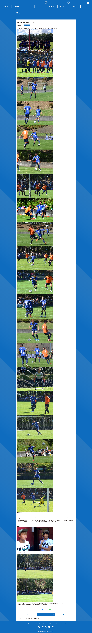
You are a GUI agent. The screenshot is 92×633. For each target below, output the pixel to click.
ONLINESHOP (73, 2)
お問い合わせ (29, 624)
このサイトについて (52, 624)
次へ (64, 614)
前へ (28, 614)
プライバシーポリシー (40, 624)
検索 (81, 3)
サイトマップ (62, 624)
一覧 (47, 614)
